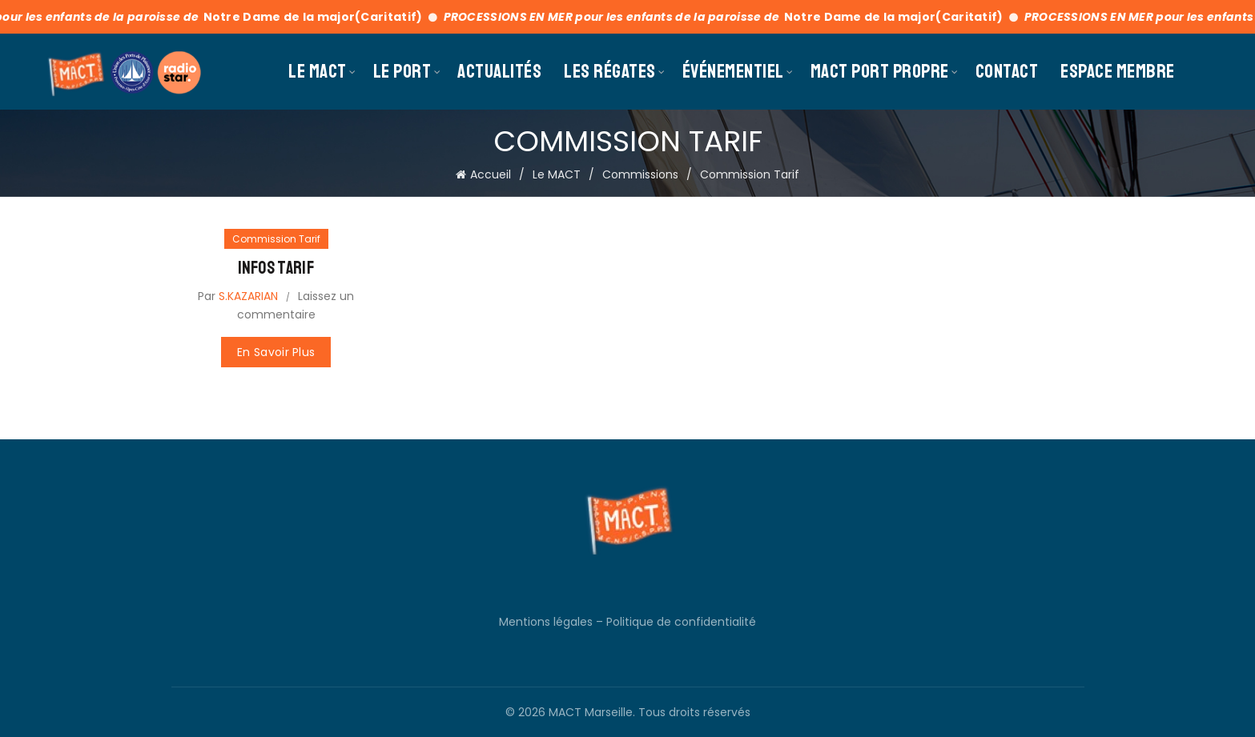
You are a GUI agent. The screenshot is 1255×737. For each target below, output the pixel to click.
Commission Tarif (276, 239)
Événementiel (733, 71)
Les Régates (610, 71)
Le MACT (317, 71)
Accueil (490, 174)
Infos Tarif (276, 268)
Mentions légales (546, 622)
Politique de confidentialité (681, 622)
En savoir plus (276, 352)
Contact (1007, 71)
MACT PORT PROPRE (880, 71)
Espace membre (1117, 71)
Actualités (499, 71)
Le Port (402, 71)
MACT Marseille (591, 712)
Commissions (640, 174)
